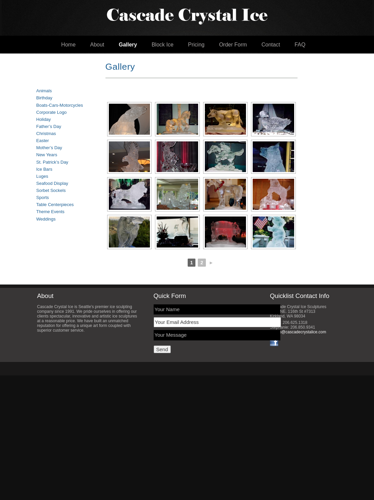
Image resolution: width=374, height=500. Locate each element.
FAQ (299, 44)
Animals (44, 90)
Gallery (128, 44)
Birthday (44, 97)
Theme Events (50, 211)
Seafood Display (52, 183)
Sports (42, 197)
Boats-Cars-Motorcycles (59, 105)
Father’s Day (48, 126)
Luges (42, 176)
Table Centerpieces (55, 204)
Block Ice (163, 44)
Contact (270, 44)
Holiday (43, 119)
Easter (42, 140)
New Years (46, 154)
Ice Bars (44, 169)
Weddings (46, 219)
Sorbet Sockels (51, 190)
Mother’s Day (49, 147)
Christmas (46, 133)
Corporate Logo (51, 112)
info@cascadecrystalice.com (300, 332)
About (97, 44)
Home (68, 44)
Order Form (233, 44)
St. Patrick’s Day (52, 162)
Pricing (196, 44)
